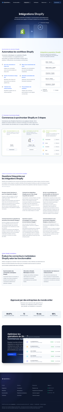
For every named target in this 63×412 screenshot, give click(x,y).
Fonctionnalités (17, 2)
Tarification (36, 2)
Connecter (31, 149)
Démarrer (56, 139)
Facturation (19, 395)
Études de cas (35, 388)
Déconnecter (11, 149)
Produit (3, 385)
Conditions (31, 404)
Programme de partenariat (37, 390)
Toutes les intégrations (44, 90)
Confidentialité (36, 404)
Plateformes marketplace (22, 392)
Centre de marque (35, 395)
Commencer (57, 2)
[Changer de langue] (50, 2)
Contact (55, 90)
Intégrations (27, 2)
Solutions (19, 385)
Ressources (45, 2)
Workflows (4, 390)
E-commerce (19, 388)
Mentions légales (43, 404)
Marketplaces (19, 390)
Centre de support (36, 392)
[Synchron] (6, 2)
